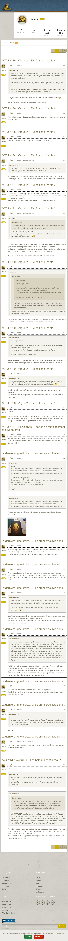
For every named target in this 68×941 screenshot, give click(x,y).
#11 (64, 434)
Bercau (11, 70)
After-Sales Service (9, 913)
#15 (64, 592)
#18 (64, 709)
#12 (64, 458)
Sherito (11, 598)
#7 (64, 266)
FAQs (38, 878)
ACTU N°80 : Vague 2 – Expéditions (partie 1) (28, 261)
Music (38, 883)
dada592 (11, 165)
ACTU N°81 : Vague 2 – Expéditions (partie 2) (28, 184)
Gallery (4, 889)
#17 (64, 686)
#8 (64, 332)
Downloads (40, 886)
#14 (64, 569)
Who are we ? (7, 902)
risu (10, 218)
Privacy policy (7, 907)
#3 (64, 136)
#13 (64, 545)
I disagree (38, 937)
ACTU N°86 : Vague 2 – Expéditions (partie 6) (28, 60)
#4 (64, 160)
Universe (5, 880)
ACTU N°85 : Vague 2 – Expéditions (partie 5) (28, 131)
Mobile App (40, 892)
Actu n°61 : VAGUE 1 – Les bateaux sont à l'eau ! (31, 760)
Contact (5, 910)
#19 (64, 741)
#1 (64, 65)
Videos (38, 880)
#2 (64, 113)
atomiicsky (15, 223)
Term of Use (6, 904)
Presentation (7, 878)
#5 (64, 189)
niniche (3, 70)
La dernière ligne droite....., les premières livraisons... (33, 453)
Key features (6, 883)
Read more (60, 934)
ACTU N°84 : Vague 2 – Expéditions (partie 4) (28, 155)
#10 (64, 407)
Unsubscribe (6, 929)
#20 (64, 765)
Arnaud (11, 775)
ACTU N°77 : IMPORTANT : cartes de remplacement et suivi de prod (33, 428)
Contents (5, 886)
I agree (28, 937)
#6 (64, 213)
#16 (64, 633)
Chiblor (17, 281)
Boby (10, 463)
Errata (38, 889)
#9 (64, 373)
